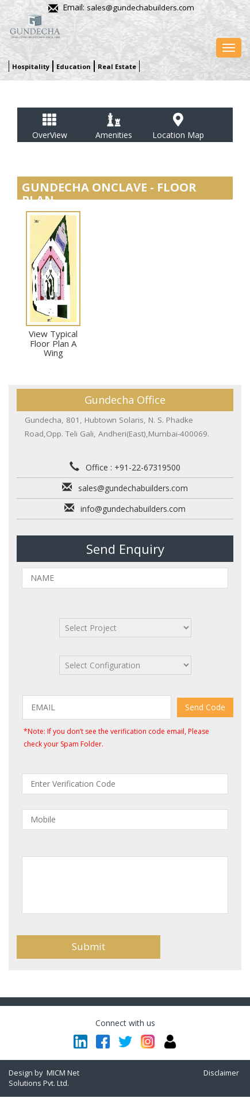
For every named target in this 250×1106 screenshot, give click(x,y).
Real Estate (117, 66)
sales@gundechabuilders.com (140, 7)
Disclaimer (221, 1073)
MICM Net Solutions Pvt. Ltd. (44, 1078)
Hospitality (30, 66)
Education (73, 66)
